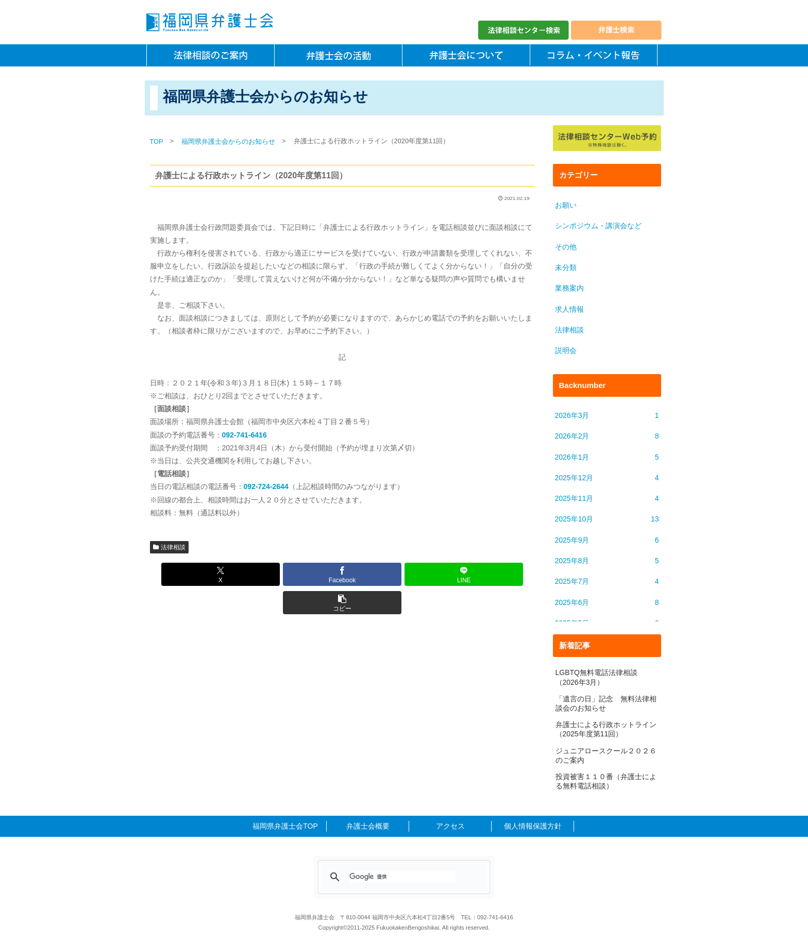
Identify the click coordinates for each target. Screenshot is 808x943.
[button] (439, 574)
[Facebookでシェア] (310, 574)
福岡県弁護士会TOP (285, 826)
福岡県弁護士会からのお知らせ (228, 141)
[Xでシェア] (245, 574)
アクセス (450, 826)
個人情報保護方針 (533, 826)
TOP (156, 141)
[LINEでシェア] (375, 574)
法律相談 (169, 547)
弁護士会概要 (368, 826)
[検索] (402, 877)
